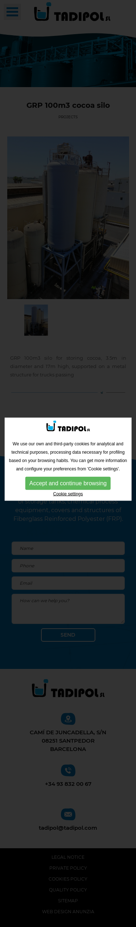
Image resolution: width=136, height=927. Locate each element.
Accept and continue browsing (68, 482)
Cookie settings (68, 492)
